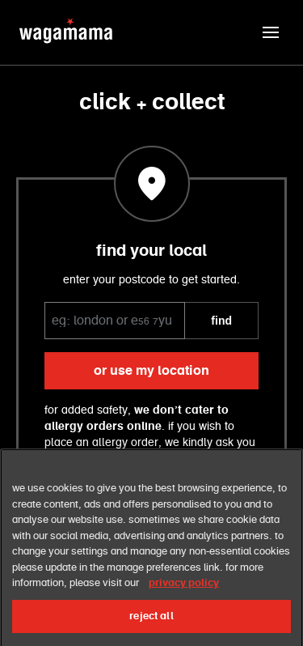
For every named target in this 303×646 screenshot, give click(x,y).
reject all (151, 626)
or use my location (151, 370)
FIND (221, 320)
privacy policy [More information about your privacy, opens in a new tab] (184, 594)
